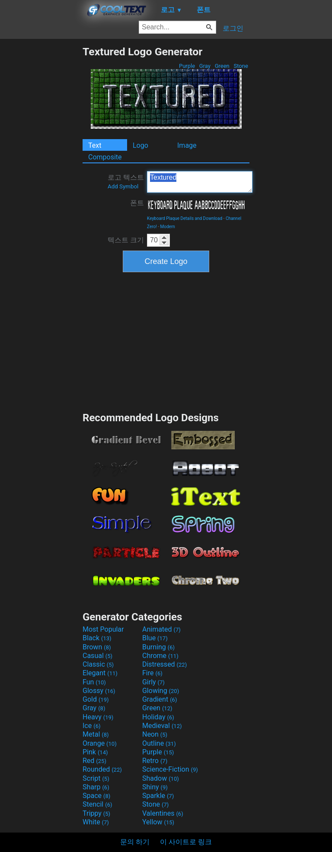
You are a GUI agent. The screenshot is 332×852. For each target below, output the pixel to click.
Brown (97, 647)
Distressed (164, 664)
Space (96, 796)
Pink (95, 752)
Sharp (96, 787)
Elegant (100, 673)
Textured (199, 182)
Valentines (162, 813)
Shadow (160, 778)
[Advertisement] (41, 175)
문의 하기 (135, 842)
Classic (98, 664)
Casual (97, 656)
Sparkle (158, 796)
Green (222, 66)
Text (94, 145)
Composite (105, 157)
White (96, 822)
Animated (161, 629)
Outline (159, 743)
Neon (154, 734)
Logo (140, 145)
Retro (154, 761)
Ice (91, 726)
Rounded (102, 769)
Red (94, 761)
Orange (100, 743)
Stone (240, 66)
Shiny (155, 787)
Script (96, 778)
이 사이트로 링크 (186, 842)
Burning (158, 647)
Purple (187, 66)
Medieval (162, 726)
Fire (152, 673)
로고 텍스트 (126, 181)
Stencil (97, 804)
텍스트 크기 (126, 240)
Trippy (96, 813)
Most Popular (103, 629)
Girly (153, 682)
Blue (155, 638)
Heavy (98, 717)
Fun (94, 682)
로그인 (233, 28)
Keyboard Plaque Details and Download (184, 218)
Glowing (160, 691)
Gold (96, 699)
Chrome (160, 656)
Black (97, 638)
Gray (205, 66)
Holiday (158, 717)
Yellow (158, 822)
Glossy (99, 691)
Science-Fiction (170, 769)
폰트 (137, 203)
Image (187, 145)
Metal (96, 734)
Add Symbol (123, 186)
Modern (167, 226)
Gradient (159, 699)
